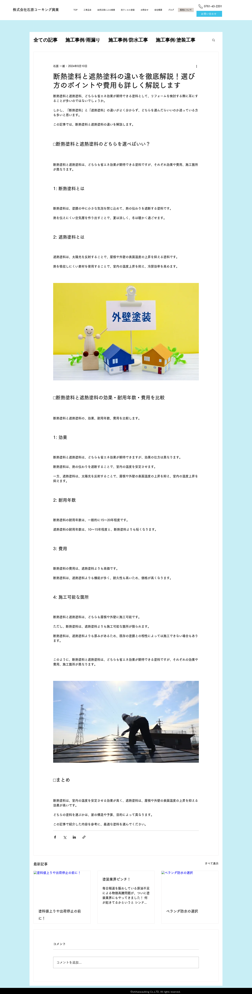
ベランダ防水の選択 (182, 911)
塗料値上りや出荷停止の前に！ (59, 914)
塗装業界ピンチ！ (116, 879)
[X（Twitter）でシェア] (65, 837)
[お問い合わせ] (209, 14)
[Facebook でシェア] (55, 837)
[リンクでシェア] (84, 837)
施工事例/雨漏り (82, 40)
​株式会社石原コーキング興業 (36, 9)
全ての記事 (45, 40)
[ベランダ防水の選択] (189, 887)
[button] (213, 39)
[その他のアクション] (196, 66)
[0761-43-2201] (209, 6)
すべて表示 (212, 863)
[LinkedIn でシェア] (74, 837)
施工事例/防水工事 (128, 40)
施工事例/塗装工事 (175, 40)
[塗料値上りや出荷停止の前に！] (62, 887)
